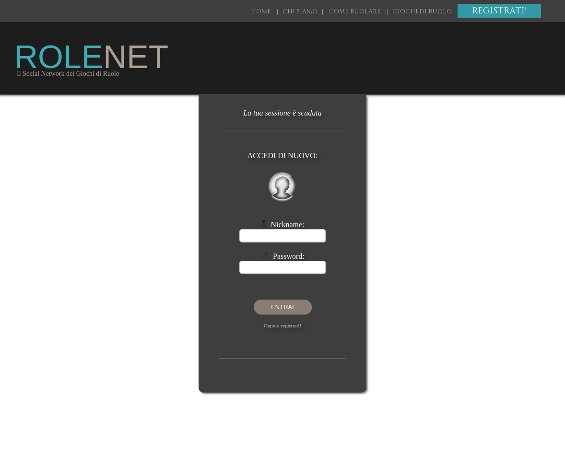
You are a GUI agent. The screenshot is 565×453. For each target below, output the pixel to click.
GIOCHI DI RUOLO (422, 11)
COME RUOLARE (355, 11)
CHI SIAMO (300, 11)
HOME (263, 11)
